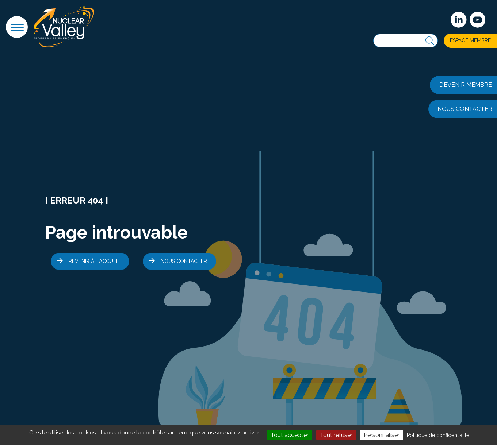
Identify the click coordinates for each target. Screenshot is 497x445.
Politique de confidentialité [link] (438, 435)
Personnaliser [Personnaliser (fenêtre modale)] (381, 435)
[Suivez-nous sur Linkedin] (459, 20)
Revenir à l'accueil (94, 261)
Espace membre (470, 40)
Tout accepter (290, 435)
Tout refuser (336, 435)
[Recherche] (430, 41)
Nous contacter (184, 261)
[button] (17, 27)
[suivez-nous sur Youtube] (478, 20)
